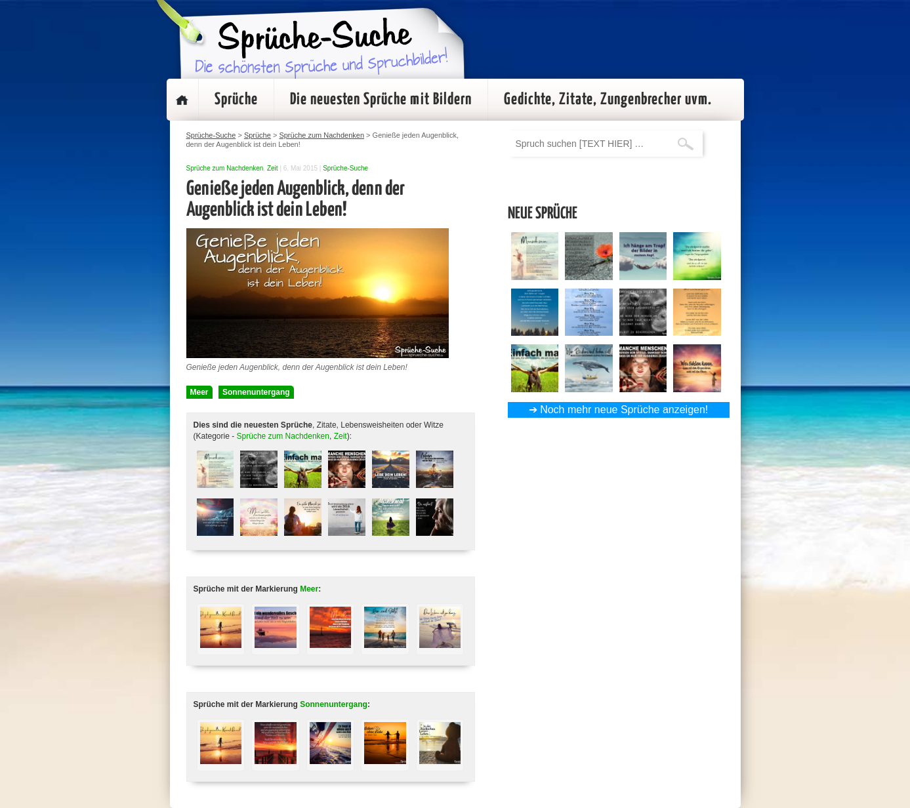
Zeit (272, 168)
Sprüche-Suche (345, 168)
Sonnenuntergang (256, 392)
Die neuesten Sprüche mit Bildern (381, 100)
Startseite (182, 100)
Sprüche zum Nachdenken (225, 168)
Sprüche (236, 100)
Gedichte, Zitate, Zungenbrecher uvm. (608, 100)
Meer (199, 392)
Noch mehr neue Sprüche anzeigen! (624, 409)
